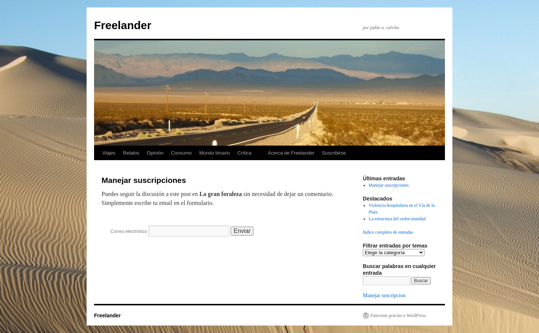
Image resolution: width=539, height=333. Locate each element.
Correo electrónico (128, 231)
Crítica (244, 153)
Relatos (131, 153)
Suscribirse (334, 153)
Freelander (122, 25)
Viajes (108, 153)
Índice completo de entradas (388, 232)
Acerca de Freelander (291, 153)
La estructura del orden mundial (397, 218)
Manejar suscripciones (389, 185)
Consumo (181, 153)
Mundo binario (214, 153)
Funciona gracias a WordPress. (398, 315)
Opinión (155, 153)
